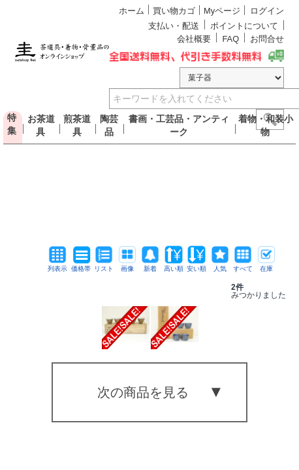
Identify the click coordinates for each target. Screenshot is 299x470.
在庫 (266, 265)
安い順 (196, 265)
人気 (220, 265)
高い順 (173, 265)
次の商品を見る (143, 392)
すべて (243, 265)
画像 (127, 265)
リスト (104, 265)
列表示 (57, 265)
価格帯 (81, 265)
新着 (150, 265)
